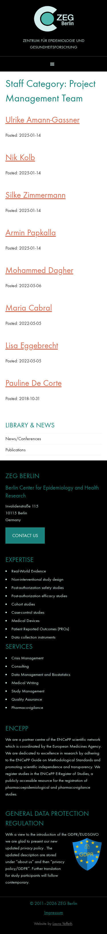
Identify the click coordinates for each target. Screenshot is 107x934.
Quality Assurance (26, 699)
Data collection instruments (33, 637)
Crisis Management (27, 657)
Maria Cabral (28, 308)
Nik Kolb (20, 157)
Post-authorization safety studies (37, 587)
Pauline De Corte (33, 383)
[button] (53, 64)
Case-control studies (27, 612)
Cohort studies (23, 604)
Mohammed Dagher (39, 270)
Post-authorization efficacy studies (39, 595)
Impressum (53, 912)
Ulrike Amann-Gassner (42, 120)
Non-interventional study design (37, 579)
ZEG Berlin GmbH (54, 19)
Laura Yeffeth (62, 923)
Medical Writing (25, 682)
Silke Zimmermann (35, 195)
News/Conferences (23, 438)
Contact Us (25, 535)
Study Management (27, 691)
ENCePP (64, 739)
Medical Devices (25, 620)
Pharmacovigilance (27, 707)
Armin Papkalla (30, 233)
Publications (15, 449)
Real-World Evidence (28, 571)
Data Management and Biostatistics (40, 674)
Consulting (20, 666)
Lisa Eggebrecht (31, 345)
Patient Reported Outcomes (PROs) (40, 628)
